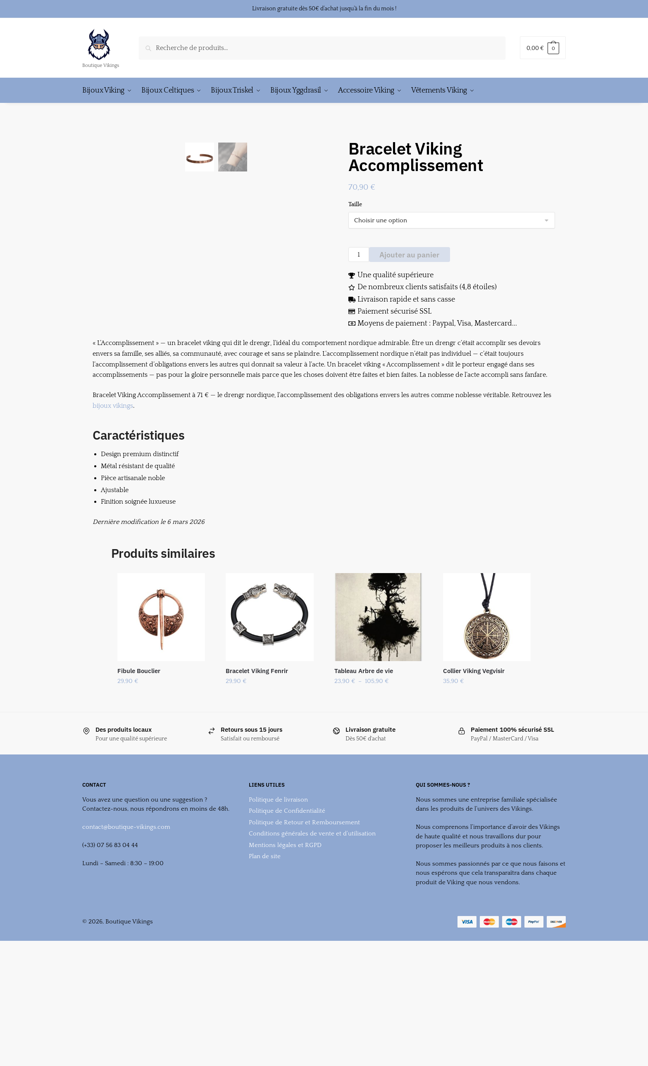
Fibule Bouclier (138, 775)
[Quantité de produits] (358, 254)
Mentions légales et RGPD (285, 949)
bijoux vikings (113, 510)
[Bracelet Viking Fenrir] (270, 721)
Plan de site (265, 960)
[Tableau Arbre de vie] (378, 721)
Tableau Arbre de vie (363, 775)
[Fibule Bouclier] (161, 721)
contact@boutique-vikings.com (126, 931)
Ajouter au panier (409, 254)
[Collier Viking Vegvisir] (487, 721)
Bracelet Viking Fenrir (257, 775)
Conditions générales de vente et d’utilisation (312, 937)
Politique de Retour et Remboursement (304, 926)
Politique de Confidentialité (287, 914)
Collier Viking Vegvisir (474, 775)
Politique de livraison (278, 903)
